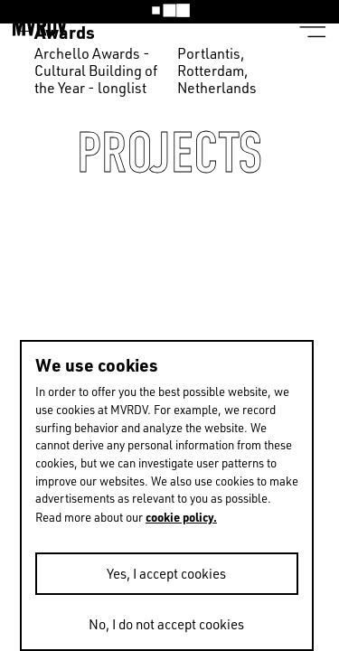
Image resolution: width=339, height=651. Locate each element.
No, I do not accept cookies (166, 624)
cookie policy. (181, 516)
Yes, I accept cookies (166, 573)
